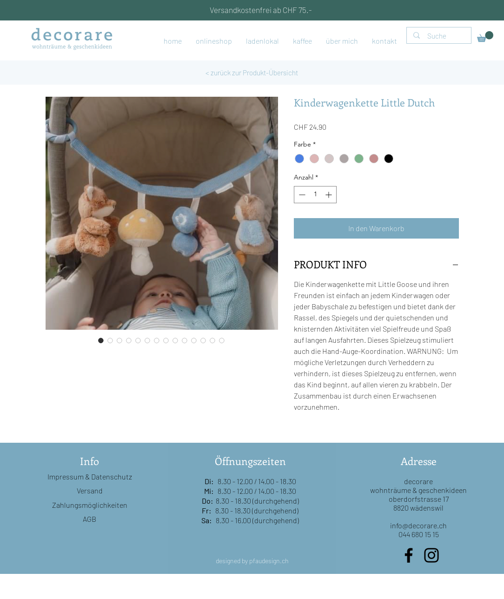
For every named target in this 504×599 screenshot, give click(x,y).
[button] (485, 36)
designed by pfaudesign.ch (252, 561)
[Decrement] (301, 194)
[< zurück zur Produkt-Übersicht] (252, 72)
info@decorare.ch (418, 525)
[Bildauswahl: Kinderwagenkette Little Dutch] (101, 340)
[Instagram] (431, 555)
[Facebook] (408, 555)
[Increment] (329, 194)
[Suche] (439, 36)
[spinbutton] (315, 194)
